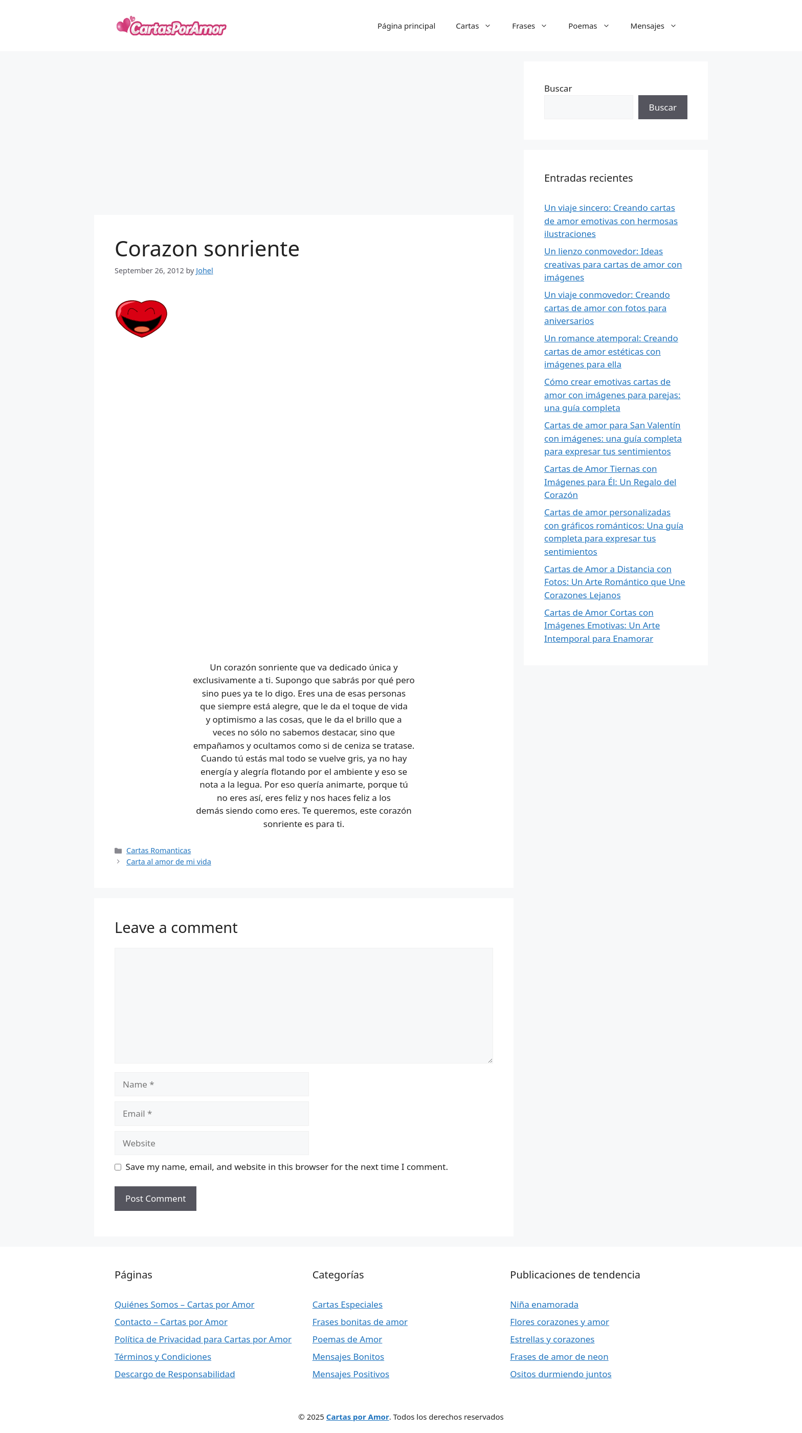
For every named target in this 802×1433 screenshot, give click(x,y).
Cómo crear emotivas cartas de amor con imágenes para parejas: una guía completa (612, 395)
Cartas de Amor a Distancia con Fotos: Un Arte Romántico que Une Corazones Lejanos (614, 582)
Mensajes (659, 25)
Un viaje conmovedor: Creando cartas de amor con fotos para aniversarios (607, 308)
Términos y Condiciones (163, 1356)
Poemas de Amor (348, 1339)
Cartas (479, 25)
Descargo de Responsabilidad (175, 1374)
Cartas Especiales (348, 1304)
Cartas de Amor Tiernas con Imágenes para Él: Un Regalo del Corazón (610, 482)
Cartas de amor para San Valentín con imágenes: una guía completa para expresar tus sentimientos (613, 438)
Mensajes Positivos (351, 1374)
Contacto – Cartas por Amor (171, 1322)
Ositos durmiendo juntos (560, 1374)
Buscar (558, 88)
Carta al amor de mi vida (168, 861)
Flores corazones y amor (559, 1322)
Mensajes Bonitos (349, 1356)
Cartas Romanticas (158, 850)
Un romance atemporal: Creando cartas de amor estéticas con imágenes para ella (611, 351)
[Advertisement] (304, 133)
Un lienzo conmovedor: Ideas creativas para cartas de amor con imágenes (613, 264)
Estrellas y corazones (552, 1339)
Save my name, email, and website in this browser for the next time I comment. (287, 1167)
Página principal (406, 25)
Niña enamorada (544, 1304)
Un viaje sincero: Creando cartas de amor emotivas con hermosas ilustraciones (611, 221)
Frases (535, 25)
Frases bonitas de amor (360, 1322)
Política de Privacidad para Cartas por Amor (203, 1339)
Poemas (594, 25)
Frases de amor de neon (559, 1356)
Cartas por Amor (357, 1417)
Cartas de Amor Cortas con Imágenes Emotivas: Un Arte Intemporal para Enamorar (602, 625)
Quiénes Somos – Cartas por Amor (184, 1304)
